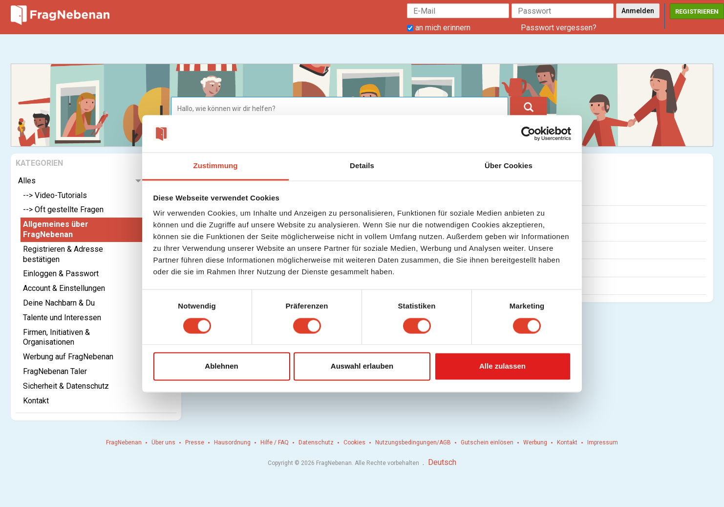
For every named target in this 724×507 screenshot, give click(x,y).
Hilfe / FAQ (274, 442)
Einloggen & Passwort (61, 273)
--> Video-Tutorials (55, 195)
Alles (27, 180)
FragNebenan (124, 442)
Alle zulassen (502, 366)
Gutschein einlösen (487, 442)
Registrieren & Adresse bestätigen (63, 254)
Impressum (602, 442)
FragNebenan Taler (55, 371)
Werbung (535, 442)
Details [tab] (362, 166)
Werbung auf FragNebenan (68, 356)
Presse (194, 442)
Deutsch (442, 462)
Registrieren (697, 11)
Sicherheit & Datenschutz (66, 386)
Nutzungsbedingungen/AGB (413, 442)
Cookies (354, 442)
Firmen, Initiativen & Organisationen (56, 337)
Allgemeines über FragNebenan (55, 229)
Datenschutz (316, 442)
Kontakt (36, 400)
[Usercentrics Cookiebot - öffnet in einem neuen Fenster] (528, 133)
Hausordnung (232, 442)
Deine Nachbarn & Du (59, 303)
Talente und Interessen (62, 317)
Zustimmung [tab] (215, 166)
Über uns (163, 442)
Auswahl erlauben (362, 366)
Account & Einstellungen (64, 288)
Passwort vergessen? (558, 27)
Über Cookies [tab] (508, 166)
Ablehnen (221, 366)
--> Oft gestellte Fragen (63, 209)
